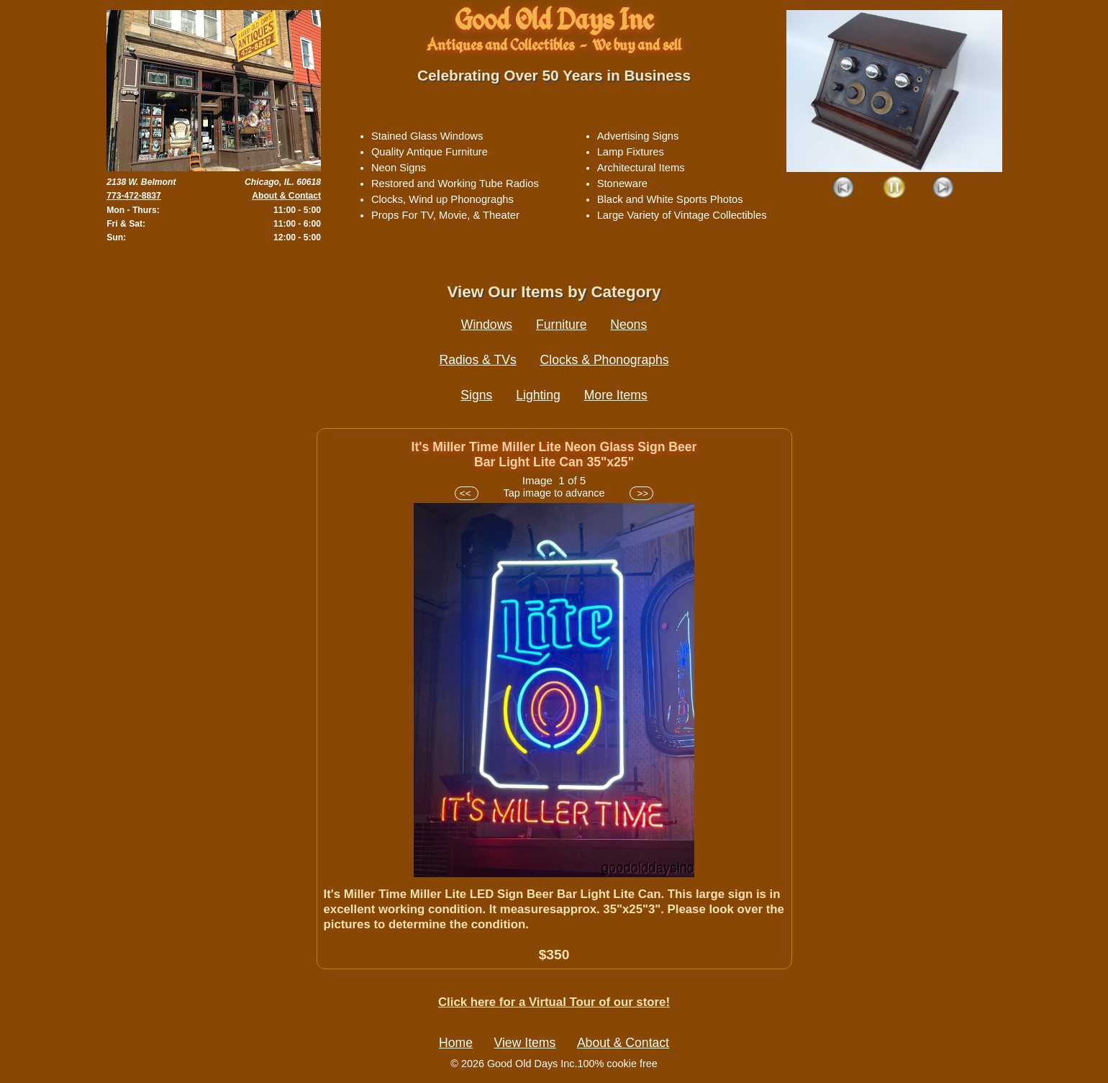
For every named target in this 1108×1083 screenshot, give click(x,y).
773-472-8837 (133, 196)
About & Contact (286, 196)
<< (466, 493)
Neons (628, 324)
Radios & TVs (477, 360)
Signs (476, 395)
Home (456, 1043)
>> (641, 493)
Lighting (538, 395)
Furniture (561, 324)
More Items (616, 395)
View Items (525, 1043)
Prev (844, 188)
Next (943, 188)
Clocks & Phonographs (604, 360)
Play (894, 188)
